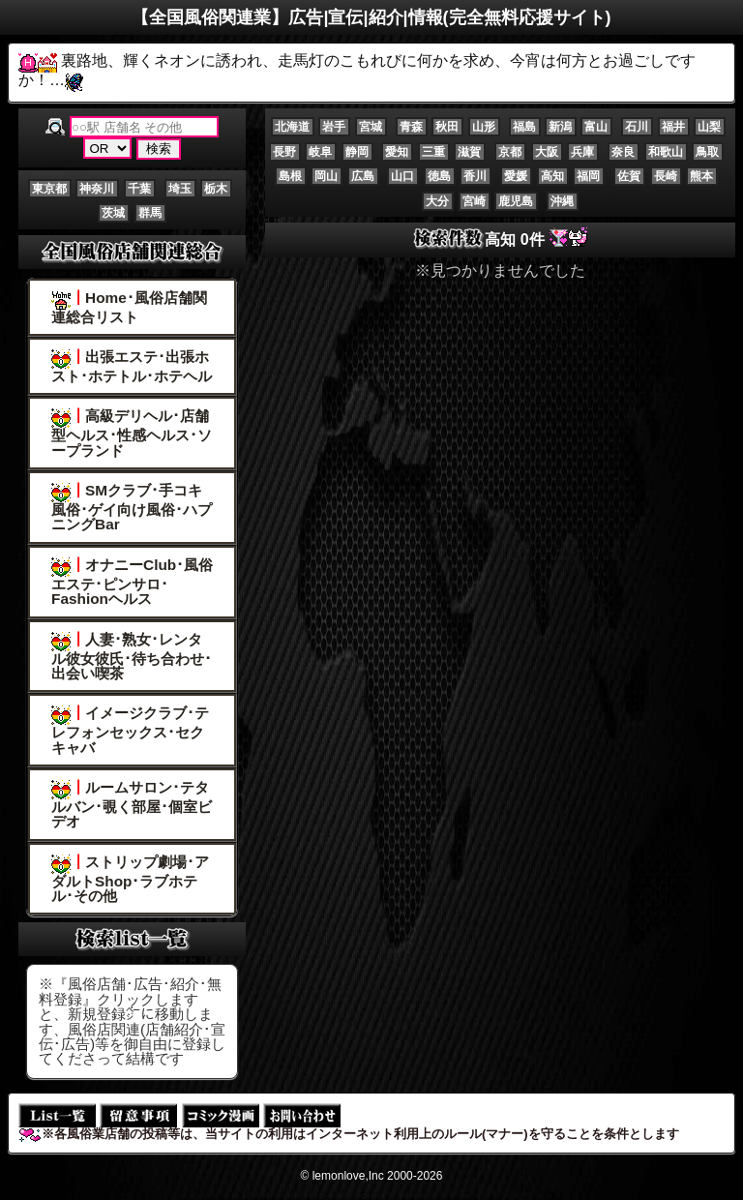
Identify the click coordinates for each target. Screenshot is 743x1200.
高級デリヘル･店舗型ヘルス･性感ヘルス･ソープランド (131, 432)
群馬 (150, 213)
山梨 (709, 127)
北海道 (292, 127)
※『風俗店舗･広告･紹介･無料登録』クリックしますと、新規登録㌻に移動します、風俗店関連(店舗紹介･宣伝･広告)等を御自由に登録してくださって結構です (132, 1020)
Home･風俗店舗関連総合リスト (129, 307)
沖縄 (562, 201)
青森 (411, 127)
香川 (475, 176)
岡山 (326, 176)
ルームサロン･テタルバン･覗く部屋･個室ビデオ (131, 804)
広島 (362, 176)
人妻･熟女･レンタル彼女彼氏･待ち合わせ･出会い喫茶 (131, 656)
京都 (509, 152)
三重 (433, 152)
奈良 (623, 152)
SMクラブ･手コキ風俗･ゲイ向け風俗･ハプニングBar (131, 507)
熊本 (701, 176)
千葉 (139, 188)
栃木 (215, 188)
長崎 (665, 176)
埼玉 (180, 188)
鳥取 (707, 152)
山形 (483, 127)
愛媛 (515, 176)
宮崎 (474, 201)
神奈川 (96, 188)
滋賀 (469, 152)
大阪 (546, 152)
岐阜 (320, 152)
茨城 (113, 213)
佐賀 (628, 176)
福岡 (588, 176)
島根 (290, 176)
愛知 (396, 152)
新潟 (560, 127)
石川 (636, 127)
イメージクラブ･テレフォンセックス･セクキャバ (130, 730)
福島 (524, 127)
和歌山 (665, 152)
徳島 (439, 176)
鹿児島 (515, 201)
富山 (596, 127)
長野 (284, 152)
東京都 (49, 188)
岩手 (333, 127)
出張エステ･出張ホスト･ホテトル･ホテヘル (131, 366)
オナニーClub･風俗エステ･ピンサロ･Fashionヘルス (132, 581)
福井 (673, 127)
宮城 (370, 127)
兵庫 (582, 152)
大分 (437, 201)
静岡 (357, 152)
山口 (402, 176)
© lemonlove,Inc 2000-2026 (372, 1176)
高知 (552, 176)
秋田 (447, 127)
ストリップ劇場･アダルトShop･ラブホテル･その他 (130, 879)
